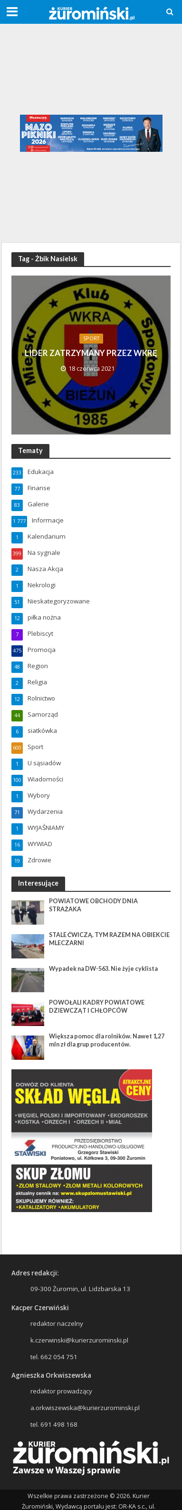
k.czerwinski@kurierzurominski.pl (79, 1340)
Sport (91, 338)
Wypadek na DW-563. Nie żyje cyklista (103, 968)
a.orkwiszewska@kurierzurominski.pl (85, 1407)
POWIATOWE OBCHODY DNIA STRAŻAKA (93, 905)
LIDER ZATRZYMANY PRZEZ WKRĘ (91, 353)
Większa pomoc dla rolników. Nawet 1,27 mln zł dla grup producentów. (106, 1040)
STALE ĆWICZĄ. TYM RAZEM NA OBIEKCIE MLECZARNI (109, 939)
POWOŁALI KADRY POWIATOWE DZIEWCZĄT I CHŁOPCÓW (96, 1006)
